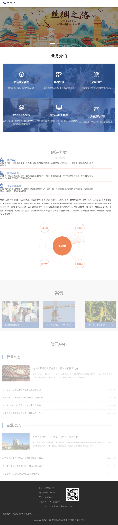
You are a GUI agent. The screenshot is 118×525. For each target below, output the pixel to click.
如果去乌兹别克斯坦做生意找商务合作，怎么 (22, 416)
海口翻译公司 (21, 514)
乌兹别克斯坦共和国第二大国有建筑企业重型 (22, 460)
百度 (14, 514)
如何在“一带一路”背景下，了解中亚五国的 (21, 408)
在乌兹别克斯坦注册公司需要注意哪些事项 (21, 392)
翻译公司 (30, 514)
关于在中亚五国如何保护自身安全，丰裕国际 (22, 400)
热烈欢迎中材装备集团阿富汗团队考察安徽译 (22, 468)
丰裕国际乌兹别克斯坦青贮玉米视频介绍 (20, 476)
